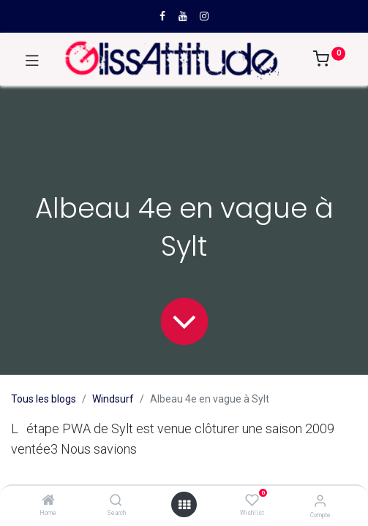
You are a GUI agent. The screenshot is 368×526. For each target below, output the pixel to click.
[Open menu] (184, 505)
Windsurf (113, 399)
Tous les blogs (43, 399)
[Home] (48, 501)
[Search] (116, 501)
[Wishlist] (252, 500)
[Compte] (320, 500)
